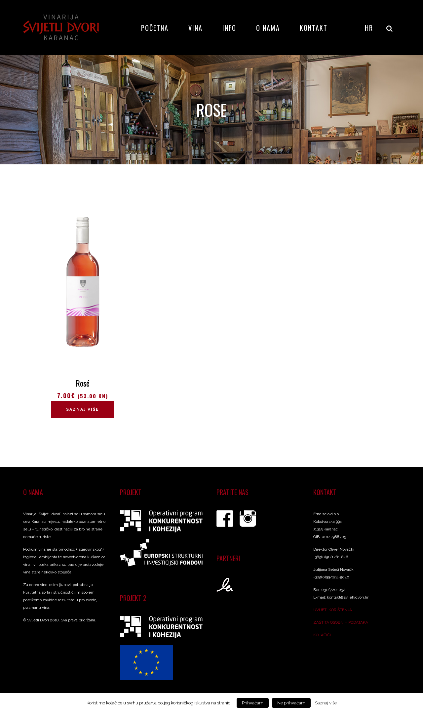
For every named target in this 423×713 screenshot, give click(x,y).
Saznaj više (82, 409)
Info (229, 28)
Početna (155, 28)
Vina (195, 28)
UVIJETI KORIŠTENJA (332, 610)
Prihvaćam (252, 702)
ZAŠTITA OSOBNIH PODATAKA (340, 622)
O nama (268, 28)
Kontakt (313, 28)
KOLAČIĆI (322, 635)
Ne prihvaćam (291, 702)
